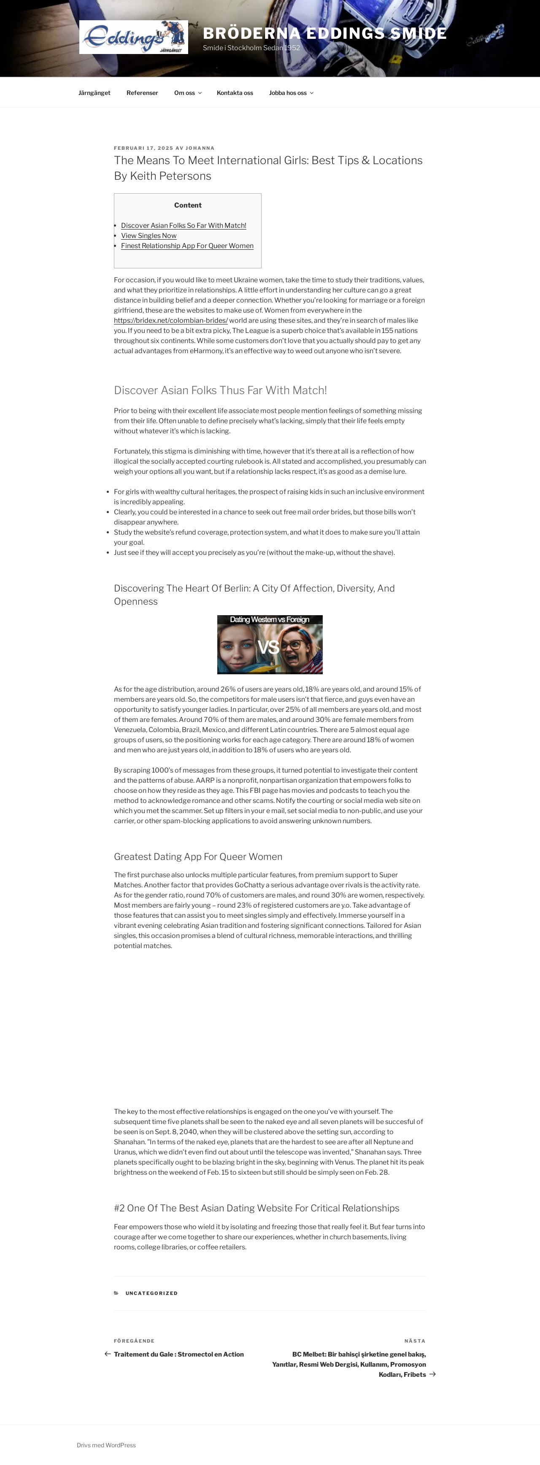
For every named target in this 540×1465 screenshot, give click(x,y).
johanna (200, 148)
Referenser (142, 92)
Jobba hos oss (292, 92)
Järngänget (94, 92)
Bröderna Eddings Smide (325, 33)
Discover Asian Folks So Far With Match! (183, 226)
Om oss (188, 92)
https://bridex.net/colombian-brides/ (171, 320)
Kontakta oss (235, 92)
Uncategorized (152, 1293)
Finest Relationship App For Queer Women (187, 246)
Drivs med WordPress (106, 1445)
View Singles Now (149, 236)
